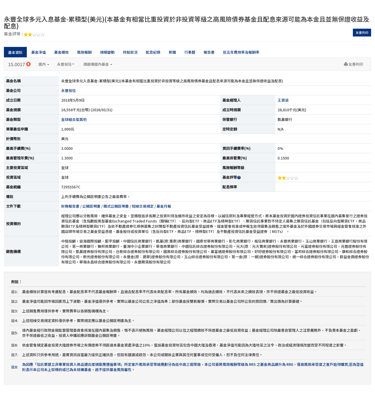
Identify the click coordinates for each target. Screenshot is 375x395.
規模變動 (107, 52)
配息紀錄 (153, 52)
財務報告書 (70, 206)
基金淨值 (38, 52)
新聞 (172, 52)
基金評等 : (24, 34)
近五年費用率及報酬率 (241, 52)
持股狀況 (130, 52)
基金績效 (61, 52)
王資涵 (283, 100)
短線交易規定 (143, 206)
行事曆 (189, 52)
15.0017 (19, 64)
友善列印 (362, 32)
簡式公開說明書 (116, 206)
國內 (44, 64)
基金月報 (164, 206)
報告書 (209, 52)
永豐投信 (65, 64)
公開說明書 (91, 206)
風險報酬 (84, 52)
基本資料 (15, 52)
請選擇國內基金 (97, 64)
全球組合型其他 (74, 119)
